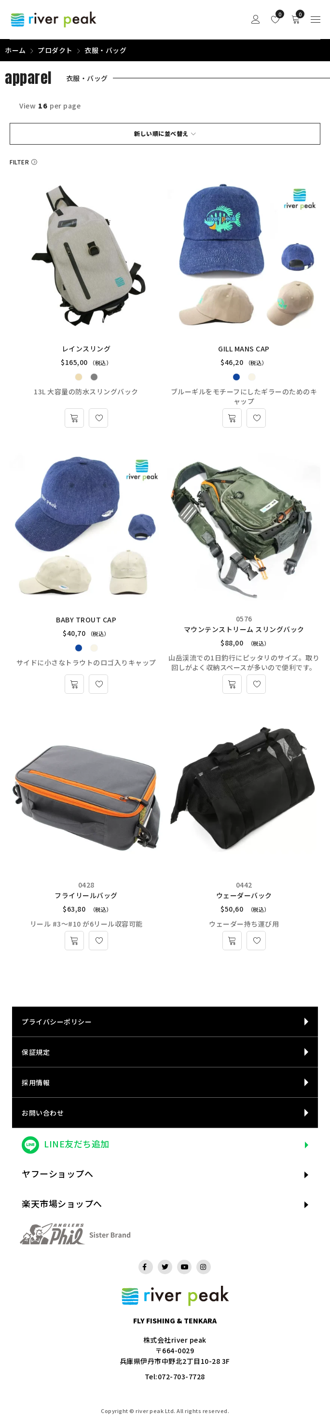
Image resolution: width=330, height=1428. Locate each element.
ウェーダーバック (244, 895)
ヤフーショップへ (57, 1173)
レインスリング (86, 348)
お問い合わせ (43, 1113)
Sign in (255, 19)
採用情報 (36, 1082)
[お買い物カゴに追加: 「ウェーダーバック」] (232, 940)
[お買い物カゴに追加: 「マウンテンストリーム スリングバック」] (232, 684)
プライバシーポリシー (57, 1021)
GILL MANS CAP (244, 348)
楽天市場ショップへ (62, 1203)
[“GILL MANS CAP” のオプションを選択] (232, 418)
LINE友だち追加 (77, 1143)
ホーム (15, 50)
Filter (19, 162)
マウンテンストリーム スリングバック (244, 629)
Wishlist (277, 14)
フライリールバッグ (86, 895)
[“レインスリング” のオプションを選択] (74, 418)
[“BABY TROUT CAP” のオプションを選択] (74, 684)
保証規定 (36, 1052)
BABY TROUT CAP (86, 619)
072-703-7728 (181, 1376)
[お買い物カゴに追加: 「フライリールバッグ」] (74, 940)
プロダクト (55, 50)
